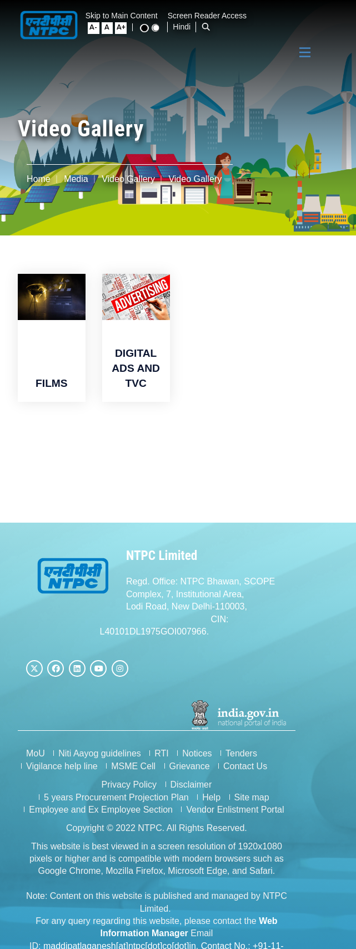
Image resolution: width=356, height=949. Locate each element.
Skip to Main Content (125, 15)
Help (319, 783)
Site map (43, 795)
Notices (197, 751)
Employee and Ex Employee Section (147, 795)
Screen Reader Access (211, 15)
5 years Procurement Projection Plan (224, 783)
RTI (161, 751)
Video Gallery (128, 179)
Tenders (241, 751)
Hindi (99, 26)
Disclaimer (117, 783)
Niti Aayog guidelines (99, 751)
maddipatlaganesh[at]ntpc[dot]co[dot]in (189, 906)
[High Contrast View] (318, 17)
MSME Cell (133, 764)
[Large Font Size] (294, 16)
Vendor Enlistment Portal (281, 795)
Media (76, 179)
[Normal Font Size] (281, 16)
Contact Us (245, 764)
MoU (35, 751)
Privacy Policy (55, 783)
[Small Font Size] (268, 16)
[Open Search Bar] (123, 26)
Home (39, 179)
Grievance (189, 764)
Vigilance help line (62, 764)
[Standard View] (329, 17)
